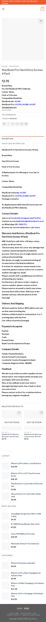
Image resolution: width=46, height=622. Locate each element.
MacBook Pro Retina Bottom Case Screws (10, 435)
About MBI (14, 613)
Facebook (15, 218)
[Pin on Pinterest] (22, 124)
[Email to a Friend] (17, 124)
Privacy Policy (13, 615)
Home (4, 66)
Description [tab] (7, 139)
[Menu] (3, 9)
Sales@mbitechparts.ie (30, 221)
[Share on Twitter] (13, 124)
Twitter (37, 218)
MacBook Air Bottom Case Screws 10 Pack (32, 435)
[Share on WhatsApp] (4, 124)
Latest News (25, 613)
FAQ (34, 613)
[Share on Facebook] (9, 124)
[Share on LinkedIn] (26, 124)
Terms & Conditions (31, 615)
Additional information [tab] (13, 144)
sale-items (35, 227)
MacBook (14, 66)
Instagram (25, 218)
